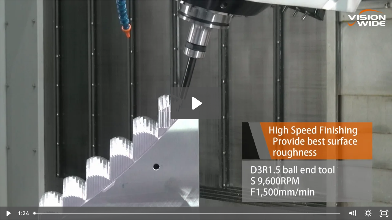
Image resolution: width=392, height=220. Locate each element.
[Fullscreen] (384, 213)
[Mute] (352, 213)
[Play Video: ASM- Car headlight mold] (196, 103)
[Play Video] (8, 213)
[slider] (187, 213)
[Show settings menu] (368, 213)
